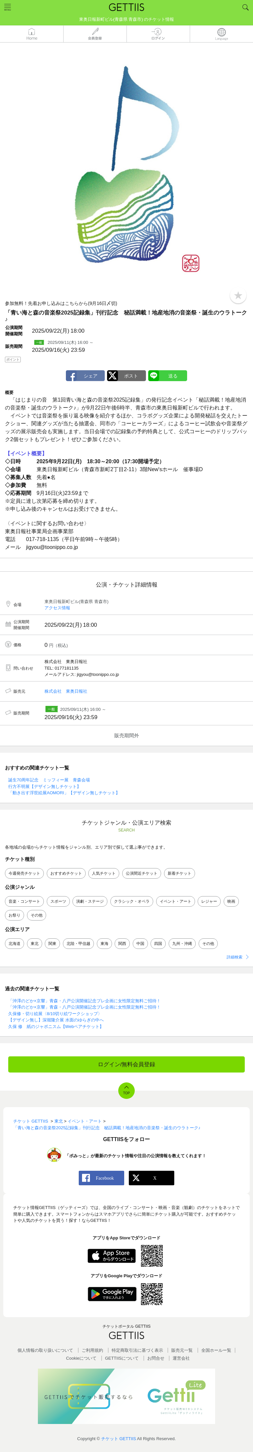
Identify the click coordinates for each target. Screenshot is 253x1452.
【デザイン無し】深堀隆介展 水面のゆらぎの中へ (56, 1019)
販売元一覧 (182, 1350)
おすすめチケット (66, 873)
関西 (122, 943)
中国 (140, 943)
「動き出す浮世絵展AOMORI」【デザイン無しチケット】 (64, 792)
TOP (126, 1093)
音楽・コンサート (24, 901)
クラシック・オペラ (132, 901)
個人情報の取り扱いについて (45, 1350)
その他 (36, 915)
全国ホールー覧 (216, 1350)
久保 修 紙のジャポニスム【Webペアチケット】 (56, 1026)
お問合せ (155, 1358)
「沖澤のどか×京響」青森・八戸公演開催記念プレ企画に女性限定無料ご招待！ (84, 1000)
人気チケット (104, 873)
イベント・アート (175, 901)
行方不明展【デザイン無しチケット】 (44, 786)
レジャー (209, 901)
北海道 (14, 943)
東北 (35, 943)
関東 (52, 943)
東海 (104, 943)
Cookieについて (81, 1358)
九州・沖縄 (182, 943)
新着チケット (179, 873)
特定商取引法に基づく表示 (137, 1350)
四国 (158, 943)
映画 (231, 901)
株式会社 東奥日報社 (65, 691)
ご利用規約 (92, 1350)
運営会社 (181, 1358)
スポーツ (58, 901)
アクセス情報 (57, 607)
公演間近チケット (141, 873)
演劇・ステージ (90, 901)
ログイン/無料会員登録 (126, 1064)
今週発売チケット (24, 873)
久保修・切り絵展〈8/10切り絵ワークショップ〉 (55, 1013)
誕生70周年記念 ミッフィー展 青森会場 (49, 779)
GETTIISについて (122, 1358)
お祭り (14, 915)
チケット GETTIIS (118, 1438)
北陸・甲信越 (78, 943)
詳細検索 (234, 957)
